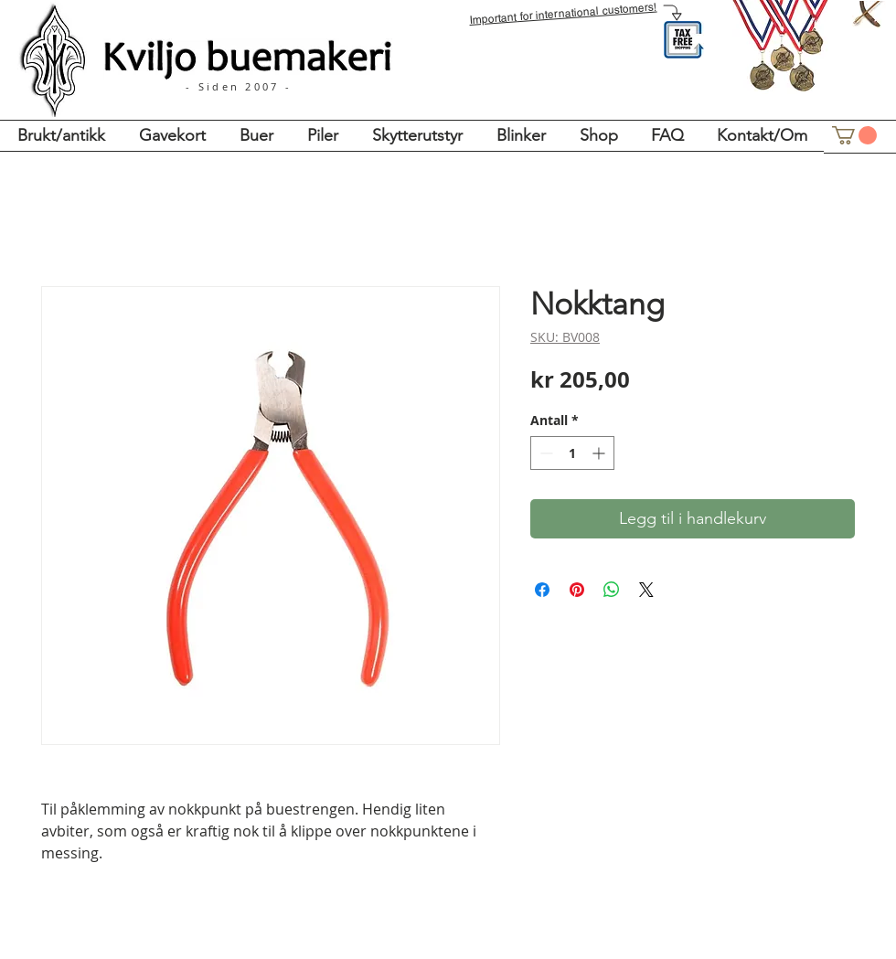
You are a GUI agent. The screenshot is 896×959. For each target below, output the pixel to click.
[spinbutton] (572, 453)
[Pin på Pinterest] (577, 590)
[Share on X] (646, 590)
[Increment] (600, 453)
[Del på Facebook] (542, 590)
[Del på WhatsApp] (612, 590)
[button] (854, 135)
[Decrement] (544, 453)
